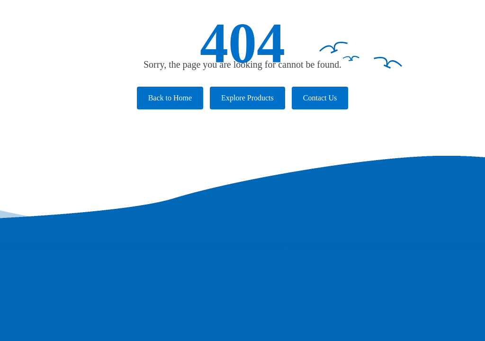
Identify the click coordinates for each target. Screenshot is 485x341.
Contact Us (320, 98)
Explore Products (247, 98)
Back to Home (170, 98)
